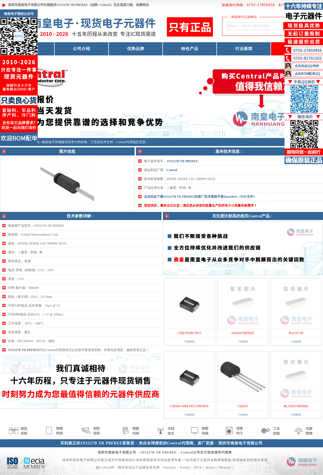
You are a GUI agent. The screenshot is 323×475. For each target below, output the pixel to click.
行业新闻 (243, 49)
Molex (210, 467)
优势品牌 (135, 49)
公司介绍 (81, 49)
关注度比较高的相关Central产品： (243, 216)
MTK (198, 467)
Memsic (225, 467)
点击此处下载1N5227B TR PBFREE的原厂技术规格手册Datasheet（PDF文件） (200, 196)
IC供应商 (139, 460)
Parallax (169, 467)
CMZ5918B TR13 (189, 333)
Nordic (185, 467)
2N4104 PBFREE (242, 333)
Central (172, 170)
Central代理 (124, 142)
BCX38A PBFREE (296, 406)
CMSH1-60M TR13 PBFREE (189, 406)
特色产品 (189, 49)
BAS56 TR (296, 333)
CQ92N (243, 406)
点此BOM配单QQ (307, 74)
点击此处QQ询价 (307, 66)
